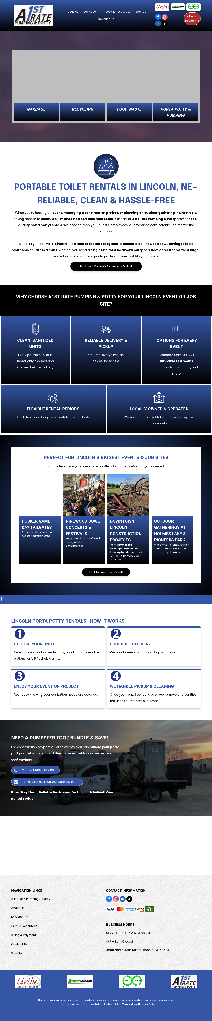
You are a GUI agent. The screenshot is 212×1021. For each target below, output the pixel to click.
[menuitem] (72, 11)
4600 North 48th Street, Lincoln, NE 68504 (137, 950)
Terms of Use (130, 1004)
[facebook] (158, 17)
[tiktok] (165, 24)
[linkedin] (158, 24)
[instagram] (165, 17)
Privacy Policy (147, 1004)
